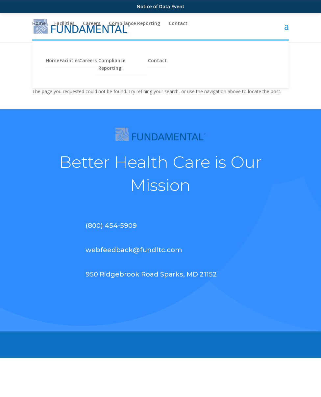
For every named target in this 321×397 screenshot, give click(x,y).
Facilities (64, 23)
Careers (91, 23)
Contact (178, 23)
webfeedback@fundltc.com (134, 250)
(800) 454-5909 (111, 225)
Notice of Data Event (161, 6)
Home (39, 23)
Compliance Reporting (134, 23)
